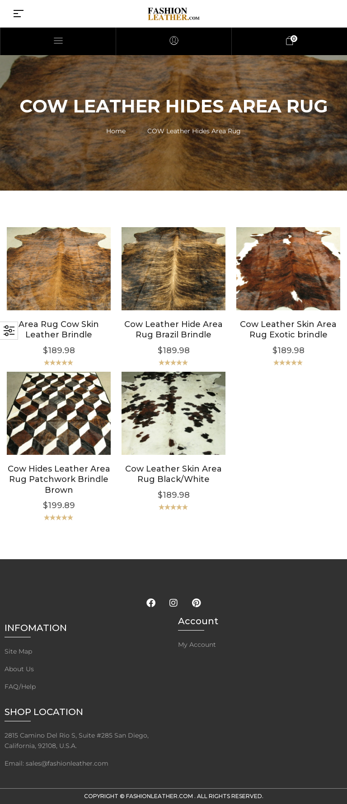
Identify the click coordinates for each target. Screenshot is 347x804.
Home (116, 131)
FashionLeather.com (160, 796)
